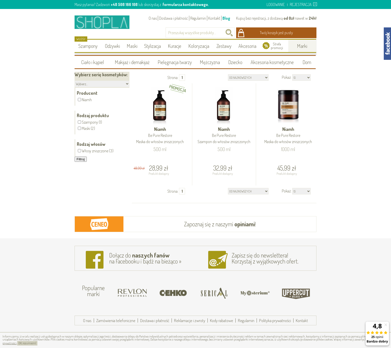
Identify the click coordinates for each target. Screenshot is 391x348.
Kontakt (214, 18)
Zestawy (223, 46)
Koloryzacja (198, 46)
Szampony (88, 46)
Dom (306, 62)
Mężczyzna (210, 62)
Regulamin (198, 18)
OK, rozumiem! (27, 343)
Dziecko (235, 62)
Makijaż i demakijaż (132, 62)
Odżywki (112, 46)
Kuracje (174, 46)
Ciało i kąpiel (92, 62)
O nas (153, 18)
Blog (226, 18)
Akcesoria (247, 46)
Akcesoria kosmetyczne (272, 62)
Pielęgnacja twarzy (175, 62)
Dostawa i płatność (173, 18)
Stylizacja (152, 46)
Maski (132, 46)
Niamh (160, 135)
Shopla (105, 22)
